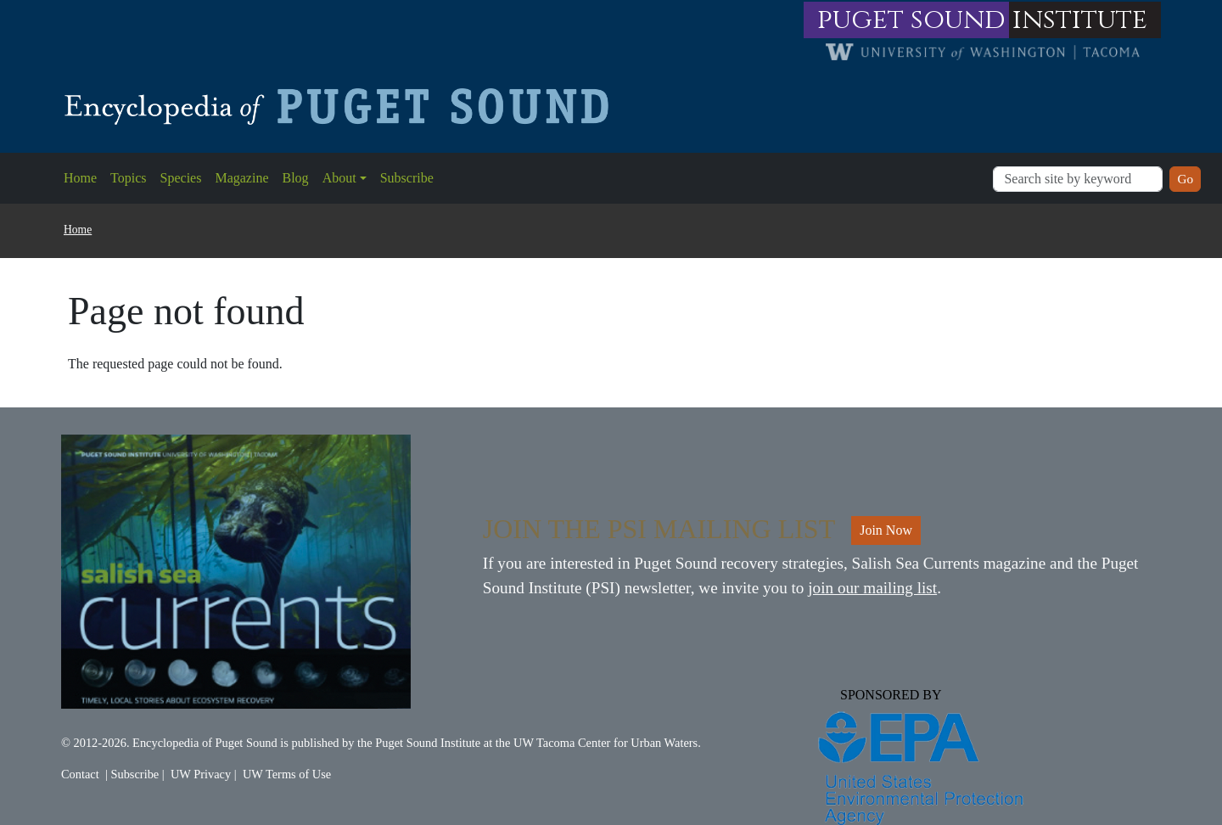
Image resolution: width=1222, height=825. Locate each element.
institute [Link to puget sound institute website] (1079, 20)
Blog (296, 178)
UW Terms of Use (287, 774)
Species (181, 178)
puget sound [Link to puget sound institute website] (911, 20)
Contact (80, 774)
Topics (128, 178)
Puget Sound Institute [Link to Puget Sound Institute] (427, 742)
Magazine (241, 178)
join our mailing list (872, 588)
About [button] (339, 178)
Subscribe (407, 178)
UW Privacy (201, 774)
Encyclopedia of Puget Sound (204, 742)
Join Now (886, 530)
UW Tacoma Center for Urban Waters (605, 742)
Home (80, 178)
